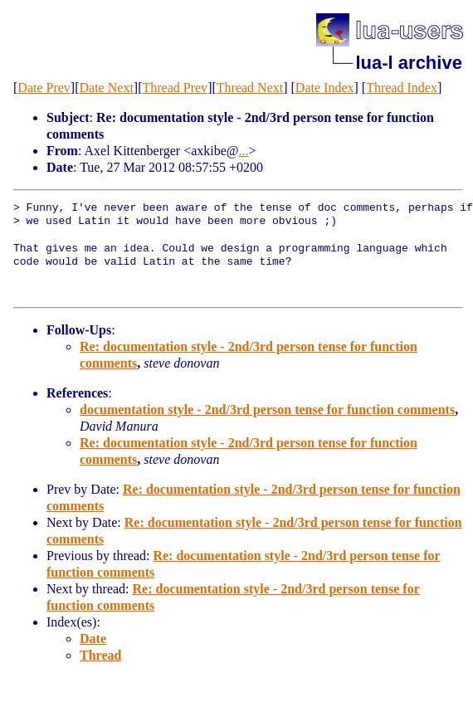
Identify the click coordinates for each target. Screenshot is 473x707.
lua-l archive (409, 62)
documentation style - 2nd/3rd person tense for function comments (267, 409)
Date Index (324, 87)
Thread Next (250, 87)
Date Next (107, 87)
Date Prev (44, 87)
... (244, 151)
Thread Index (401, 87)
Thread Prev (174, 87)
